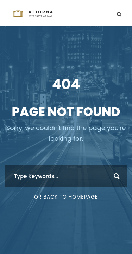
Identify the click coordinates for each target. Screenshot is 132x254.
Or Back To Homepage (66, 196)
